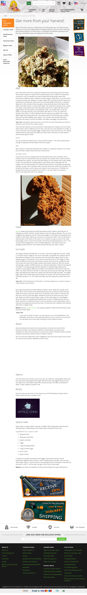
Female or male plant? (71, 561)
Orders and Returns (29, 573)
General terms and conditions (32, 559)
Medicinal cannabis (50, 561)
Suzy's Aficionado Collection (6, 61)
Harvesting (67, 573)
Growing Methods (70, 564)
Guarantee (26, 567)
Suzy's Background (8, 553)
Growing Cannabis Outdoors (53, 571)
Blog (28, 3)
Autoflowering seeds (50, 553)
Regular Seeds (7, 45)
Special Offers (7, 55)
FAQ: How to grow (49, 577)
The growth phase (70, 559)
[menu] (54, 10)
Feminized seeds (49, 556)
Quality (4, 561)
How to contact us (28, 550)
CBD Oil (5, 50)
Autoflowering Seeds (7, 35)
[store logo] (13, 6)
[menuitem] (34, 10)
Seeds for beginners (50, 559)
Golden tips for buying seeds (53, 574)
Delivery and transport (30, 561)
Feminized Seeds (8, 41)
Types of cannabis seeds (51, 550)
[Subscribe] (61, 539)
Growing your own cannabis (73, 550)
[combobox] (43, 3)
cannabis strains (31, 308)
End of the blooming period (73, 570)
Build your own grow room (72, 553)
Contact (4, 556)
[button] (84, 3)
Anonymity (26, 570)
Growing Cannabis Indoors (52, 569)
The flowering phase (70, 567)
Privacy (25, 556)
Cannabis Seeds (8, 30)
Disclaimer (5, 559)
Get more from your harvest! (73, 576)
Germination (68, 556)
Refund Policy (27, 553)
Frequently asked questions (31, 564)
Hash (17, 231)
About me (5, 550)
